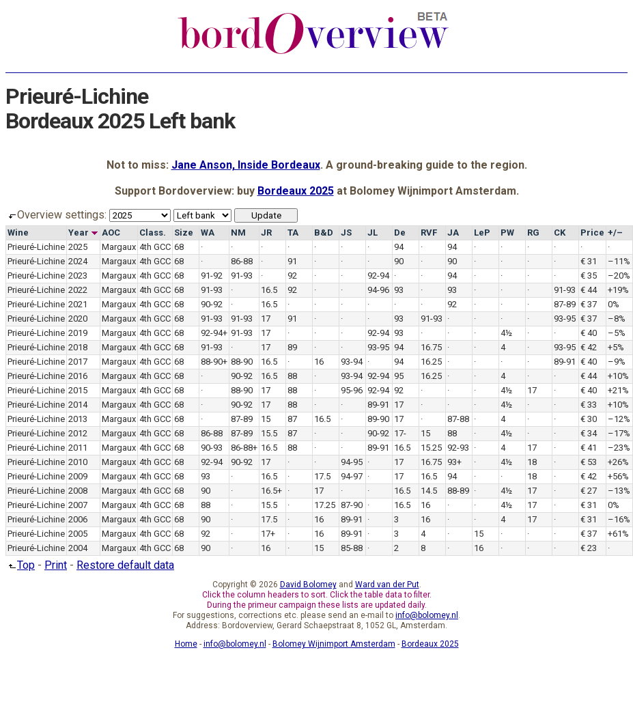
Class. (152, 232)
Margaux (119, 247)
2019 (77, 333)
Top (20, 565)
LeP (482, 232)
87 (292, 419)
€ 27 (588, 491)
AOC (111, 232)
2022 (77, 290)
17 (265, 318)
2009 (77, 476)
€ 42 (588, 347)
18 (532, 462)
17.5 (322, 476)
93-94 (352, 361)
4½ (506, 333)
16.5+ (271, 491)
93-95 (565, 318)
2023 (77, 275)
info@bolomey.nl (426, 615)
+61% (618, 534)
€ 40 (588, 333)
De (400, 232)
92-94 (378, 275)
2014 (77, 404)
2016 (77, 376)
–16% (619, 519)
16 (319, 361)
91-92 (212, 275)
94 (399, 247)
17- (400, 433)
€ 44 (588, 290)
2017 (77, 361)
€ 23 (588, 548)
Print (55, 565)
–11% (619, 261)
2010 (77, 462)
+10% (618, 376)
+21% (618, 390)
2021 (77, 304)
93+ (454, 462)
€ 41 (588, 447)
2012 (77, 433)
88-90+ (214, 361)
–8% (616, 318)
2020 (77, 318)
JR (266, 232)
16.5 (269, 290)
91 (292, 261)
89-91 (565, 361)
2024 (77, 261)
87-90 (352, 505)
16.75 (431, 347)
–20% (619, 275)
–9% (616, 361)
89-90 (378, 419)
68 (179, 247)
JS (346, 232)
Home (186, 644)
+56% (618, 476)
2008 (77, 491)
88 (292, 376)
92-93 (458, 447)
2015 (77, 390)
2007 (77, 505)
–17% (619, 433)
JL (372, 232)
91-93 (242, 275)
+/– (615, 232)
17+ (268, 534)
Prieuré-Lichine (36, 247)
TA (292, 232)
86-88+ (244, 447)
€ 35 (588, 275)
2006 (77, 519)
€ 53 (588, 462)
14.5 (429, 491)
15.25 (431, 447)
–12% (619, 419)
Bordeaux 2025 (295, 190)
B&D (323, 232)
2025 (77, 247)
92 (292, 275)
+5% (616, 347)
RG (533, 232)
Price (592, 232)
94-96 (378, 290)
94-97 (352, 476)
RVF (429, 232)
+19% (618, 290)
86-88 (242, 261)
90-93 (212, 447)
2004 (77, 548)
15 (265, 419)
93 (399, 290)
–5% (616, 333)
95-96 (352, 390)
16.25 (431, 361)
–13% (619, 491)
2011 (77, 447)
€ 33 (588, 404)
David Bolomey (308, 584)
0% (613, 304)
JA (453, 232)
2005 (77, 534)
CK (559, 232)
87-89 (565, 304)
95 (399, 376)
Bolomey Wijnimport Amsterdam (333, 644)
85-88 (352, 548)
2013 (77, 419)
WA (207, 232)
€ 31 (588, 261)
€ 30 (588, 419)
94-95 (352, 462)
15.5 (269, 433)
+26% (618, 462)
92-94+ (214, 333)
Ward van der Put (387, 584)
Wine (18, 232)
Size (183, 232)
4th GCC (155, 247)
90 (399, 261)
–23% (619, 447)
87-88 (458, 419)
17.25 (324, 505)
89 (292, 347)
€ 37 (588, 304)
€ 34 (588, 433)
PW (507, 232)
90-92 (212, 304)
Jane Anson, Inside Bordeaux (245, 164)
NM (238, 232)
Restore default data (125, 565)
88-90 (242, 361)
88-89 (458, 491)
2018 (77, 347)
